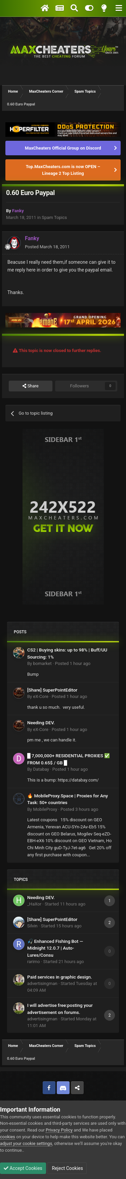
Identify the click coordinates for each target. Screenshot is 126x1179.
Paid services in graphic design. (59, 977)
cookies (7, 1136)
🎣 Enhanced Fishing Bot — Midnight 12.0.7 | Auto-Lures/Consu (55, 948)
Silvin (32, 925)
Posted (47, 246)
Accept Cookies (23, 1168)
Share (30, 386)
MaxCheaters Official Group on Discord (63, 148)
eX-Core (40, 696)
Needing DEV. (41, 722)
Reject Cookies (67, 1168)
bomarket (42, 663)
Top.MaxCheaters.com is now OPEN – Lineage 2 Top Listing (63, 170)
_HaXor (34, 903)
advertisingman (42, 983)
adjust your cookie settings (26, 1143)
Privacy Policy (59, 1130)
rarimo (33, 961)
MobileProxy (45, 809)
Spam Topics (54, 217)
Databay (41, 769)
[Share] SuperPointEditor (52, 690)
